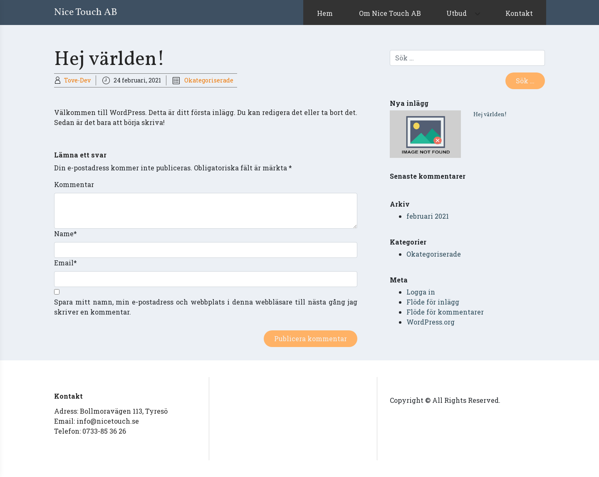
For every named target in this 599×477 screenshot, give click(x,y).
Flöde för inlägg (432, 301)
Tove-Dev (77, 80)
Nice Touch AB (85, 12)
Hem (325, 13)
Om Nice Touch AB (390, 13)
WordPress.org (430, 321)
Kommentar (74, 184)
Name (65, 233)
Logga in (420, 291)
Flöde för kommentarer (445, 311)
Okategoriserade (208, 80)
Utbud (456, 13)
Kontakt (519, 13)
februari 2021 (427, 216)
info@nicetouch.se (108, 421)
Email (65, 262)
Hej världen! (490, 115)
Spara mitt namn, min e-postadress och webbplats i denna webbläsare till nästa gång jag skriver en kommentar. (205, 306)
